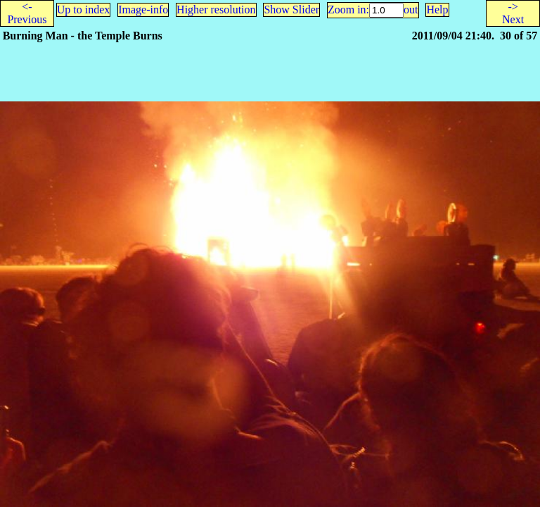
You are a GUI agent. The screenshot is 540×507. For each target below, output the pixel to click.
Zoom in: (348, 9)
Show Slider (291, 9)
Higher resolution (215, 9)
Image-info (143, 9)
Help (437, 9)
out (411, 9)
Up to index (83, 9)
